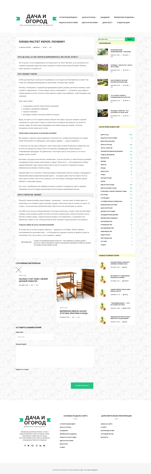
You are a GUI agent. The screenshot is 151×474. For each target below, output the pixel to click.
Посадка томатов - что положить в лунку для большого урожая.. (120, 112)
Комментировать (82, 385)
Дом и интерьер (107, 208)
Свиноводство (106, 231)
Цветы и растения (90, 22)
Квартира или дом (108, 141)
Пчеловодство (106, 221)
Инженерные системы (109, 204)
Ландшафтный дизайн (109, 214)
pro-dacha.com (26, 242)
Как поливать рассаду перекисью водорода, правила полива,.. (119, 82)
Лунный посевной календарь (112, 151)
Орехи (103, 181)
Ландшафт (105, 17)
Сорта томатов (106, 148)
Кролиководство (107, 228)
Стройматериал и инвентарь (111, 201)
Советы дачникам (107, 154)
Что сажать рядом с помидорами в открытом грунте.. (120, 97)
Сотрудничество (107, 434)
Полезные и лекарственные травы (114, 191)
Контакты (104, 437)
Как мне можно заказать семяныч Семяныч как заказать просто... (120, 264)
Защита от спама (22, 369)
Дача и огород (89, 17)
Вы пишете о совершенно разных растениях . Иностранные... (120, 277)
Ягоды (103, 168)
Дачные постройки (108, 211)
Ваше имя (19, 332)
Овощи (103, 161)
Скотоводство (106, 238)
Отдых (103, 244)
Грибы (103, 174)
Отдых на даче (123, 22)
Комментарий (21, 344)
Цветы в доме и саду (109, 188)
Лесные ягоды (106, 178)
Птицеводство (106, 224)
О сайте (104, 427)
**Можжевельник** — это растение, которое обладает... (120, 304)
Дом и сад (22, 275)
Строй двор (105, 198)
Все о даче (80, 470)
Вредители (105, 158)
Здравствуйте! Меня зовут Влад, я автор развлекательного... (121, 291)
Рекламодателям (107, 430)
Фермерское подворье (124, 17)
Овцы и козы (105, 234)
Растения (104, 194)
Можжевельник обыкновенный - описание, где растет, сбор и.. (121, 51)
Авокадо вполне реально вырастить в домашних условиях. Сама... (120, 318)
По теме (104, 241)
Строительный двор (68, 17)
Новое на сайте (106, 424)
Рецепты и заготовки (68, 22)
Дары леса (107, 22)
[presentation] (32, 375)
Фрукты (103, 164)
